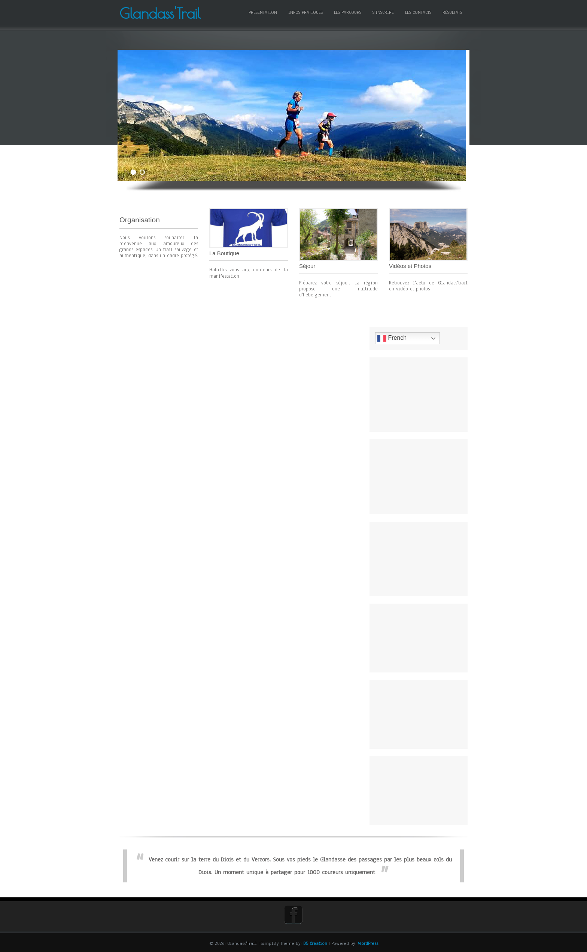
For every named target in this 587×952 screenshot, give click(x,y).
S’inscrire (383, 12)
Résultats (452, 12)
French (396, 338)
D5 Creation (315, 943)
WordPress (368, 943)
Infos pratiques (305, 12)
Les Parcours (347, 12)
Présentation (263, 12)
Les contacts (418, 12)
